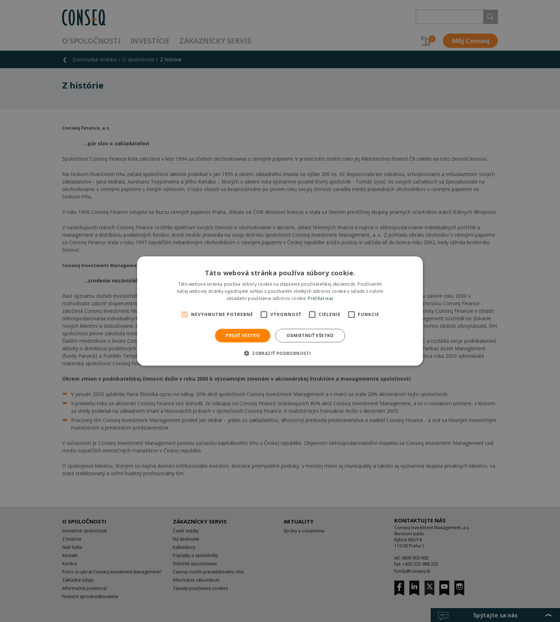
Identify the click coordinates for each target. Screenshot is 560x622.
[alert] (280, 311)
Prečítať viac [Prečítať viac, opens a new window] (321, 298)
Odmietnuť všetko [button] (310, 335)
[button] (280, 353)
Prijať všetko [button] (243, 335)
